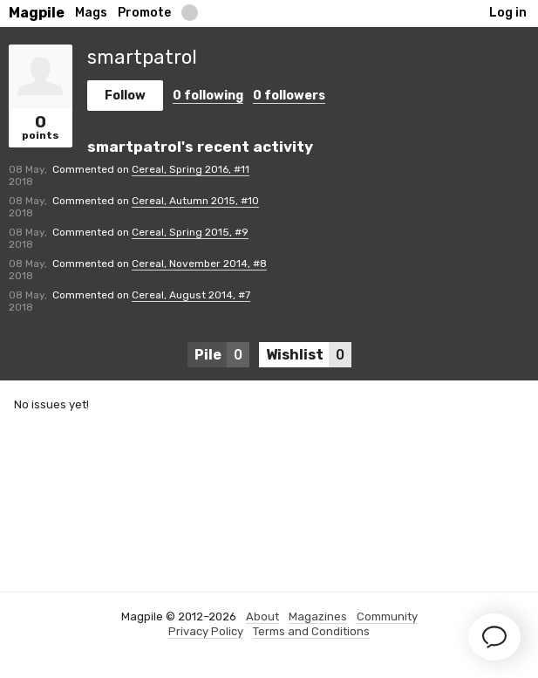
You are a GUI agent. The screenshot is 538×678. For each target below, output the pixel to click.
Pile (221, 354)
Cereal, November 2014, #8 (199, 263)
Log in (508, 12)
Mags (91, 12)
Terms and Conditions (311, 631)
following (208, 95)
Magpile (37, 12)
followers (289, 95)
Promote (144, 12)
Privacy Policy (205, 631)
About (262, 616)
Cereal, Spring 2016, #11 (190, 169)
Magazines (318, 616)
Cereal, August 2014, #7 (191, 295)
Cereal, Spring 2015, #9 (190, 232)
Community (387, 616)
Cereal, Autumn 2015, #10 (195, 201)
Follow (125, 95)
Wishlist (308, 354)
